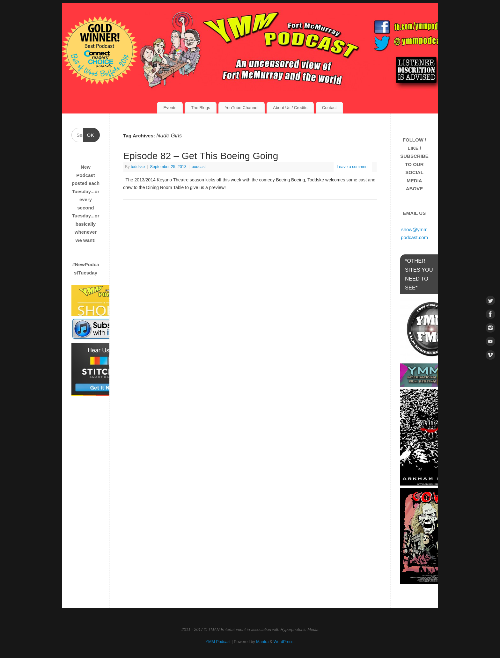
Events (169, 107)
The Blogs (200, 107)
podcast (199, 166)
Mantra (262, 642)
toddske (138, 166)
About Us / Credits (290, 107)
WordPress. (284, 642)
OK (89, 134)
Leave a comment (353, 166)
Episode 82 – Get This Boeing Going (200, 155)
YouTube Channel (241, 107)
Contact (329, 107)
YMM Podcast (218, 642)
